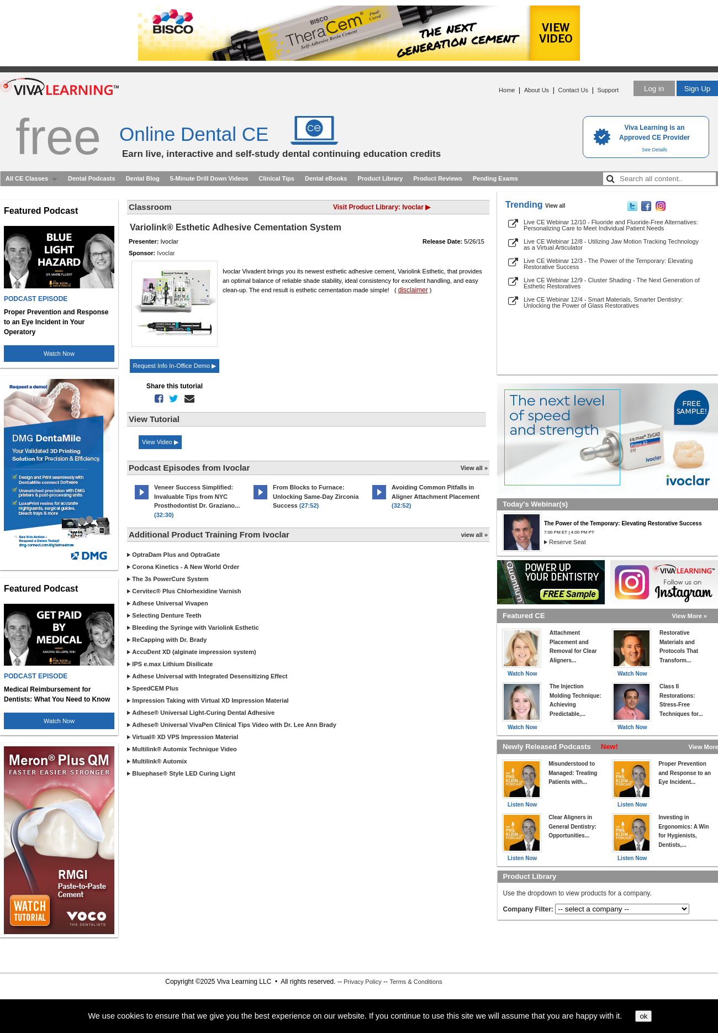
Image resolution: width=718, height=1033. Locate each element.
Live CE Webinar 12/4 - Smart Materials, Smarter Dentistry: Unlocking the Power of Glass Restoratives (603, 302)
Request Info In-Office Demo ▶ (174, 365)
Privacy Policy (362, 981)
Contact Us (573, 90)
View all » (474, 468)
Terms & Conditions (415, 981)
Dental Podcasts (91, 178)
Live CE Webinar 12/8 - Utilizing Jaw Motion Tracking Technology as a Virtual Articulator (611, 244)
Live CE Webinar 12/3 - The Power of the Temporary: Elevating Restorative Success (608, 263)
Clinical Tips (276, 178)
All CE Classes (27, 178)
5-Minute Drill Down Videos (209, 178)
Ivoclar (166, 253)
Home (507, 90)
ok (643, 1016)
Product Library (380, 178)
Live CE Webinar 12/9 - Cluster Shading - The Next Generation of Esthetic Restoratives (612, 283)
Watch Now (59, 353)
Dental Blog (143, 178)
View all (555, 206)
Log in (654, 89)
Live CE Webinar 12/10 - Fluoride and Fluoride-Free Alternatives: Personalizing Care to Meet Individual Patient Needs (611, 225)
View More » (689, 616)
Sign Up (697, 89)
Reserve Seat (567, 542)
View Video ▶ (160, 442)
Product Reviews (437, 178)
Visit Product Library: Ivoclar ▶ (381, 207)
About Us (536, 90)
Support (608, 90)
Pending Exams (495, 178)
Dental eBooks (326, 178)
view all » (474, 534)
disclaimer (413, 290)
